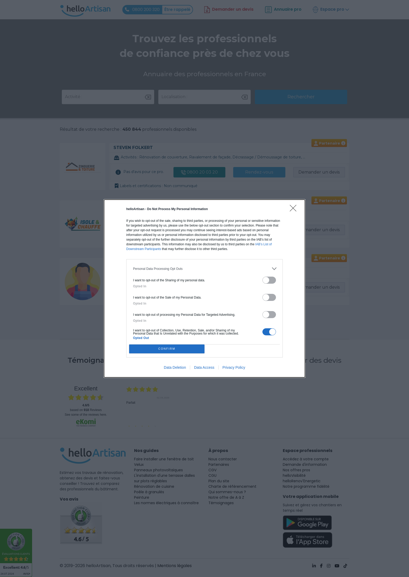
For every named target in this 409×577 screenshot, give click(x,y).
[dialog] (204, 288)
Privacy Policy (233, 367)
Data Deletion (175, 367)
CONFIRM (167, 349)
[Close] (295, 210)
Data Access (204, 367)
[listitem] (204, 268)
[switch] (269, 280)
